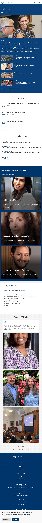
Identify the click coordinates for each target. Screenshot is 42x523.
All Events (4, 130)
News (21, 476)
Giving (21, 463)
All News (3, 89)
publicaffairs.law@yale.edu (19, 290)
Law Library (21, 485)
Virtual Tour (21, 473)
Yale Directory (21, 493)
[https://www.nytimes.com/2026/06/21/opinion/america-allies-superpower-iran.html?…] (21, 152)
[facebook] (22, 450)
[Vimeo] (25, 450)
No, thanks (6, 519)
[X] (13, 450)
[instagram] (16, 450)
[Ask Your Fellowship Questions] (21, 114)
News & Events (7, 12)
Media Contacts (21, 480)
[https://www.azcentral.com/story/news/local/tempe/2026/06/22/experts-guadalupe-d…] (21, 142)
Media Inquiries (25, 294)
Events (21, 478)
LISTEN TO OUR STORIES (8, 174)
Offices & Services (21, 484)
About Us (21, 470)
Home (2, 12)
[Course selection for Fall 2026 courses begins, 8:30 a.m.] (21, 105)
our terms (27, 514)
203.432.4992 (21, 504)
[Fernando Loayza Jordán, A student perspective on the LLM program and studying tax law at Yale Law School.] (21, 262)
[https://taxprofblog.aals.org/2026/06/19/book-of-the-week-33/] (21, 158)
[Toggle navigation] (39, 3)
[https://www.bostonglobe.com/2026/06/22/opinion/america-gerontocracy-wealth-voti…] (21, 147)
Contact (21, 466)
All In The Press (14, 89)
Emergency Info (21, 491)
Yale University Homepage (21, 495)
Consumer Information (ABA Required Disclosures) (21, 487)
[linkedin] (19, 450)
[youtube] (28, 450)
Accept (15, 519)
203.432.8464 (7, 290)
